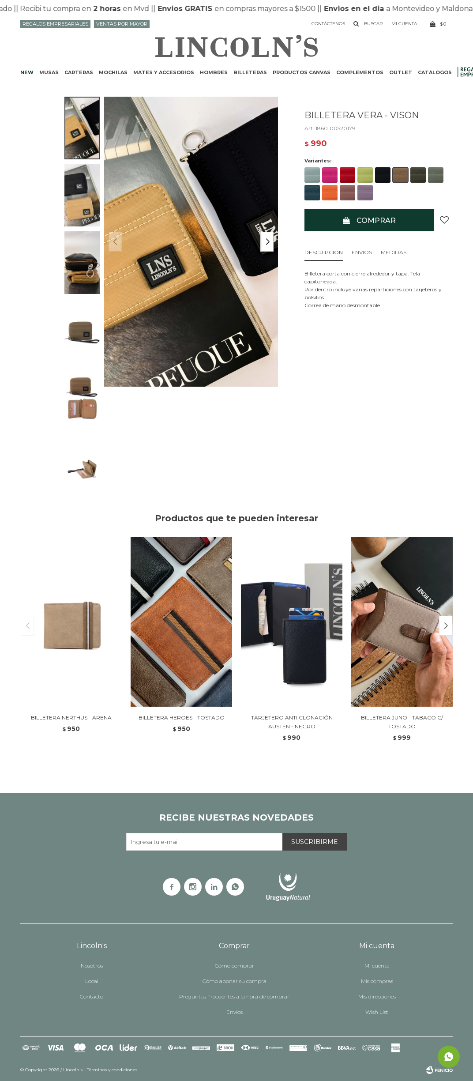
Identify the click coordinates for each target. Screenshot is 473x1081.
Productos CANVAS (301, 72)
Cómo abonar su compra (235, 981)
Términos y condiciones (112, 1070)
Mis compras (377, 981)
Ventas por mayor (121, 24)
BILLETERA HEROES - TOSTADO (182, 717)
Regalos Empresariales (55, 24)
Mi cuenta (377, 965)
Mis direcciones (377, 996)
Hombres (214, 72)
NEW (27, 72)
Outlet (400, 72)
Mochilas (113, 72)
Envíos (234, 1012)
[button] (267, 242)
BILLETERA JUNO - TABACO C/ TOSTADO (402, 722)
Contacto (91, 996)
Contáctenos (328, 23)
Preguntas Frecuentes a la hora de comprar (234, 996)
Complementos (359, 72)
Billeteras (250, 72)
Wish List (376, 1012)
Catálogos (435, 72)
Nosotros (92, 965)
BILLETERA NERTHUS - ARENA (71, 717)
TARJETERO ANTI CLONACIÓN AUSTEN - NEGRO (292, 722)
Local (91, 981)
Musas (49, 72)
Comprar (376, 220)
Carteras (78, 72)
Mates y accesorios (163, 72)
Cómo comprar (234, 965)
